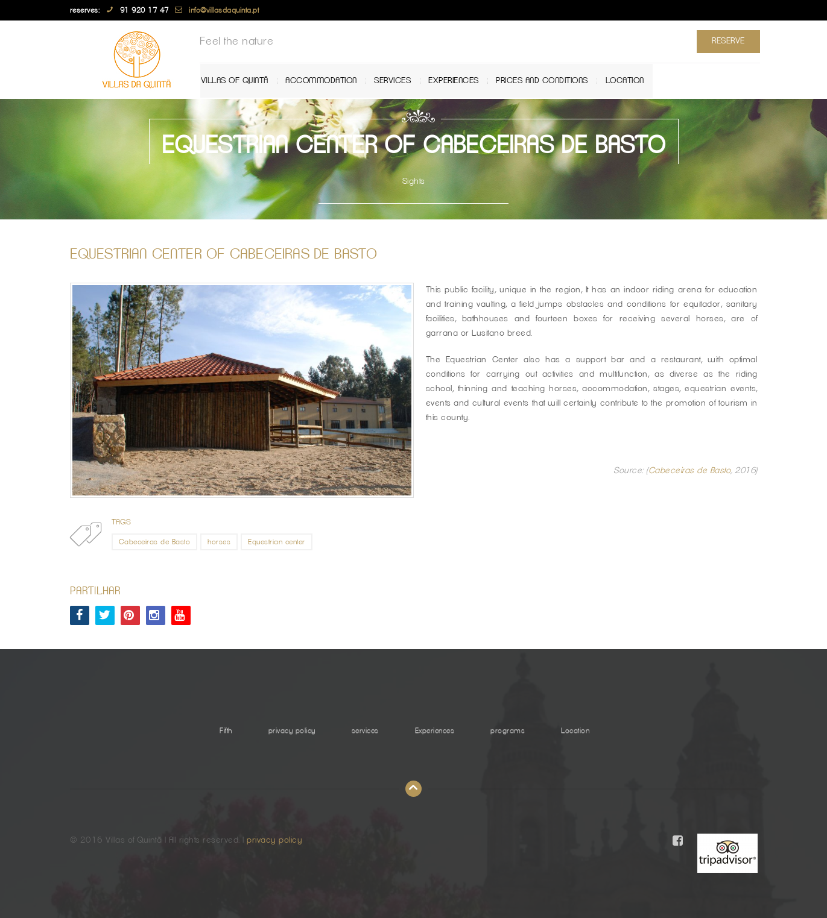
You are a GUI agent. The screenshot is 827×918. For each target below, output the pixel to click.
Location (629, 81)
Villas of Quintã (242, 81)
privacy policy (291, 730)
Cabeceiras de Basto (689, 471)
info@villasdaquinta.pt (224, 10)
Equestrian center (276, 541)
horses (219, 541)
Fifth (226, 730)
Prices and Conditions (548, 81)
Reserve (726, 41)
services (399, 81)
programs (507, 730)
